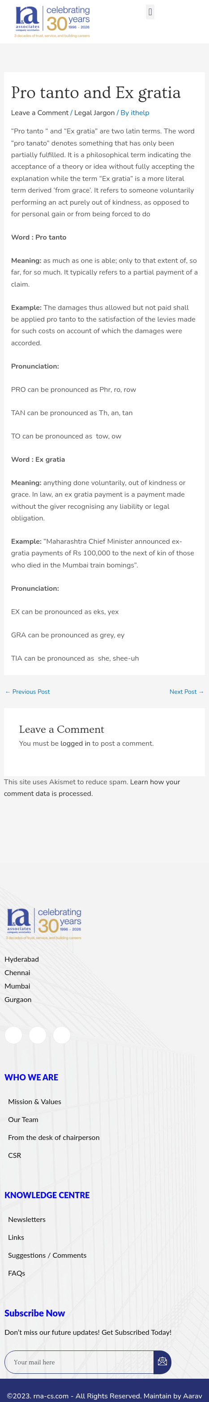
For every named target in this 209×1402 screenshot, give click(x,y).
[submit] (162, 1362)
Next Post (187, 692)
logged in (75, 743)
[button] (150, 11)
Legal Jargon (94, 113)
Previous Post (27, 692)
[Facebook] (13, 1035)
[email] (79, 1362)
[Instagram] (62, 1035)
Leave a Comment (40, 113)
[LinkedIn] (38, 1035)
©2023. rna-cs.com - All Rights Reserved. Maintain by (95, 1396)
